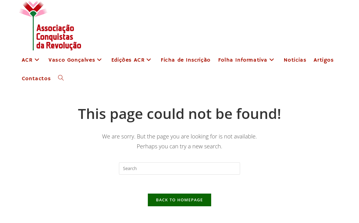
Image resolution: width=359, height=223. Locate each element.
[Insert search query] (179, 168)
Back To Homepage (179, 200)
